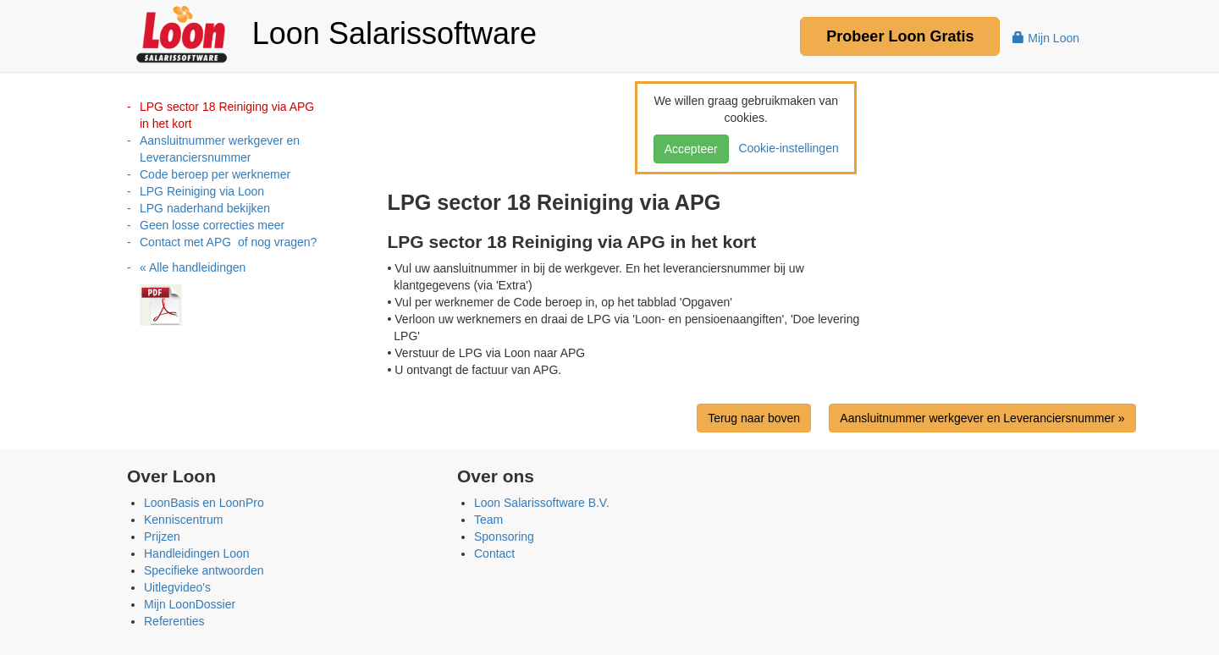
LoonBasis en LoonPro (204, 502)
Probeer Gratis (900, 36)
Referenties (174, 621)
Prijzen (162, 536)
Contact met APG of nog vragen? (228, 242)
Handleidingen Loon (197, 553)
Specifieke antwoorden (204, 570)
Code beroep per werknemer (215, 174)
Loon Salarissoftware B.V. (542, 502)
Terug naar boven (754, 418)
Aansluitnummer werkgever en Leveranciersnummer (220, 149)
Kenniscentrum (183, 519)
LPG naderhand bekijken (205, 208)
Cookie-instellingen (785, 148)
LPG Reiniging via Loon (202, 191)
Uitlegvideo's (177, 587)
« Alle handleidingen (192, 267)
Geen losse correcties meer (212, 225)
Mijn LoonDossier (189, 604)
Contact (494, 553)
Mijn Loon (1045, 38)
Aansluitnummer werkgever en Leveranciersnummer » (982, 418)
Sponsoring (504, 536)
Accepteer (691, 149)
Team (488, 519)
